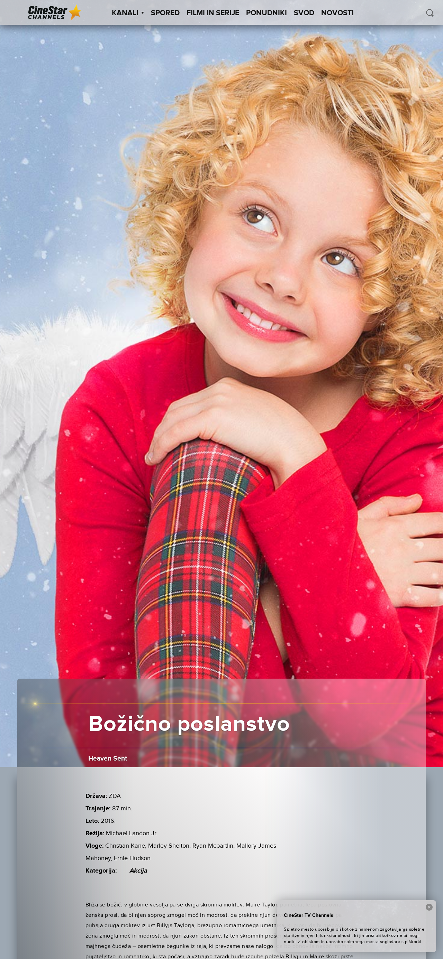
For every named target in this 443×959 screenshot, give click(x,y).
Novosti (337, 13)
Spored (165, 13)
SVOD (304, 13)
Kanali (128, 13)
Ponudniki (266, 13)
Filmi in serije (213, 13)
